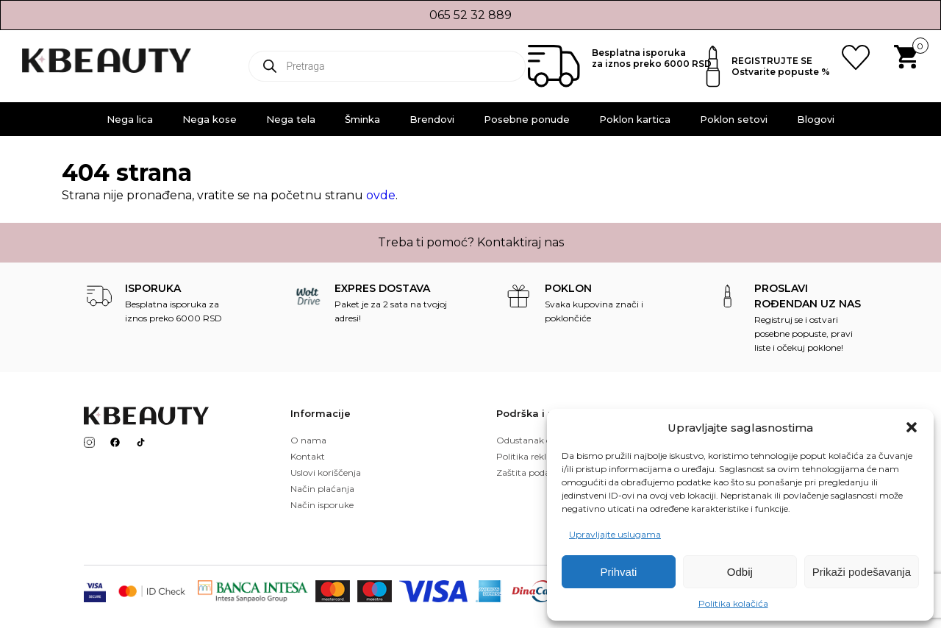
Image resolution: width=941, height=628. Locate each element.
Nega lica (130, 119)
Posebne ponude (527, 119)
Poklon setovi (734, 119)
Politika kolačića (733, 603)
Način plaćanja (322, 488)
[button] (911, 427)
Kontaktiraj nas (520, 242)
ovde (381, 195)
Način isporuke (322, 504)
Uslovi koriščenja (325, 472)
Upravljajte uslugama (615, 534)
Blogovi (815, 119)
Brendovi (431, 119)
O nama (308, 440)
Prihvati (618, 571)
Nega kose (209, 119)
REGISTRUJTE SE (771, 60)
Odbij (740, 571)
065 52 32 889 (470, 15)
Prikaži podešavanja (861, 571)
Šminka (362, 119)
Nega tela (290, 119)
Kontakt (307, 456)
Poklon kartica (634, 119)
